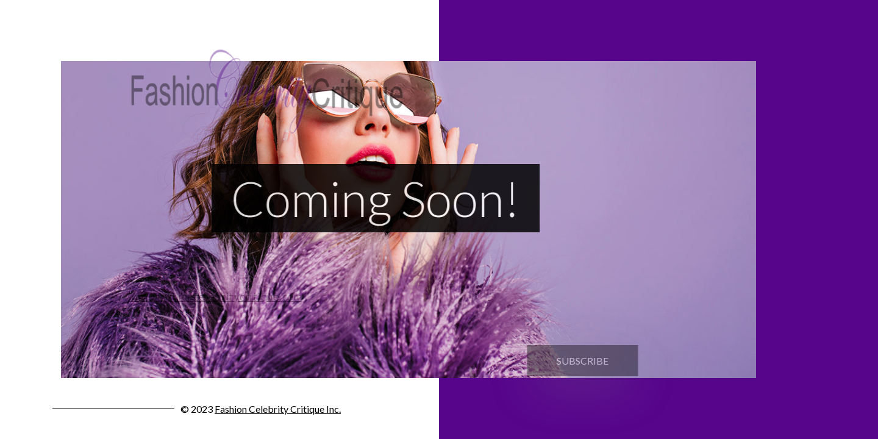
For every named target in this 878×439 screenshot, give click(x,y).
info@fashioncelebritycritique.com (212, 296)
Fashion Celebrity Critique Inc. (278, 409)
